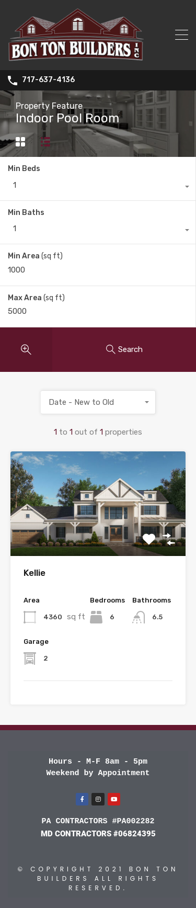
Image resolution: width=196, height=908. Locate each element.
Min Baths (26, 212)
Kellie (34, 573)
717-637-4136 (48, 80)
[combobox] (97, 187)
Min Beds (24, 168)
